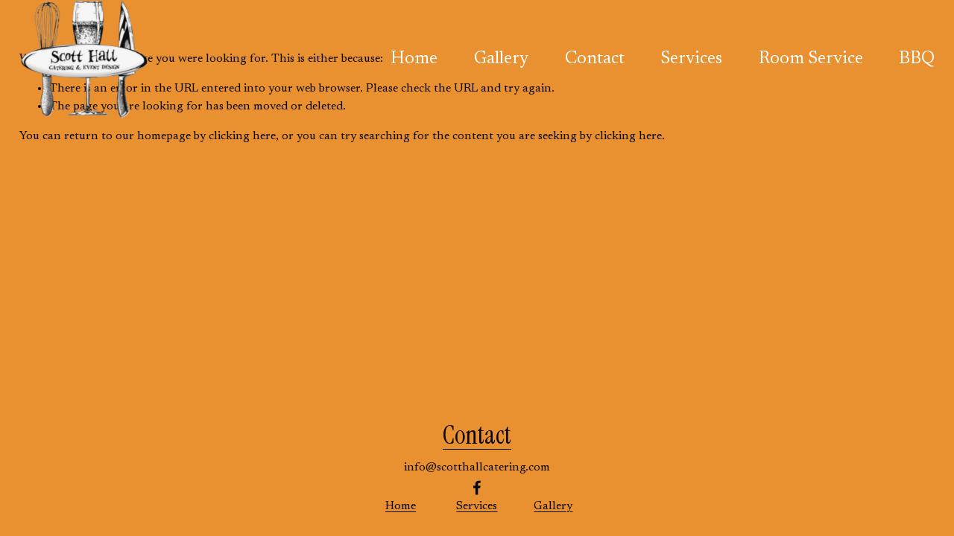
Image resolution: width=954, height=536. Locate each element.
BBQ (917, 59)
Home (414, 59)
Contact (595, 59)
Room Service (811, 59)
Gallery (501, 59)
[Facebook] (477, 487)
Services (691, 59)
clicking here (242, 136)
